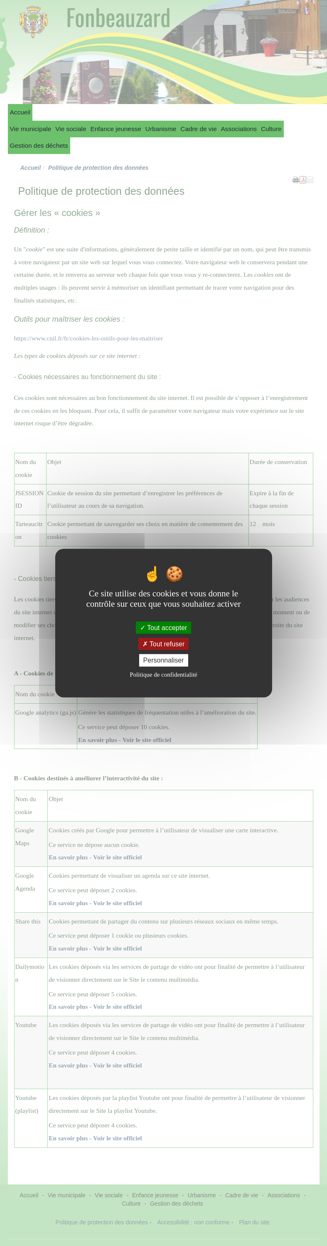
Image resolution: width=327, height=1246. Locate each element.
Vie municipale (31, 128)
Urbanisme (160, 128)
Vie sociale (70, 128)
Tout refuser (164, 644)
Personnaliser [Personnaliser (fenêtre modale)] (163, 660)
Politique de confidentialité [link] (163, 674)
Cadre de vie (198, 128)
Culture (271, 128)
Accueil (20, 112)
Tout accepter (163, 627)
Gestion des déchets (39, 145)
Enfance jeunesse (115, 128)
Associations (239, 128)
